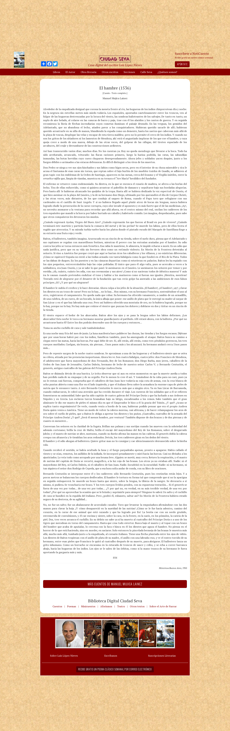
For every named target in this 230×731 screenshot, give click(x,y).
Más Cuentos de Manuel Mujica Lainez (115, 584)
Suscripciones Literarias (162, 655)
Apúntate (182, 64)
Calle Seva (146, 72)
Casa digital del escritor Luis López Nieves (115, 65)
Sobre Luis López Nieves (64, 655)
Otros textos (137, 606)
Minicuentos (88, 606)
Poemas (71, 606)
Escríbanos (110, 655)
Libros (56, 72)
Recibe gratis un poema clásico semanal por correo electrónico (115, 669)
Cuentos (57, 606)
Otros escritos (110, 72)
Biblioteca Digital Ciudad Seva (115, 600)
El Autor (70, 72)
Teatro (121, 606)
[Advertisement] (115, 25)
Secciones (129, 72)
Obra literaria (88, 72)
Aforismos (106, 606)
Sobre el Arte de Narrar (163, 606)
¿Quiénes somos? (167, 72)
